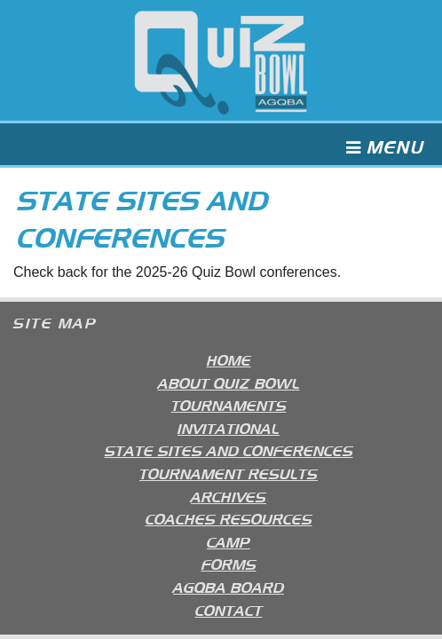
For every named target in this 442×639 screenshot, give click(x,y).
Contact (229, 609)
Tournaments (229, 404)
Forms (229, 563)
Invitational (229, 427)
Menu (385, 147)
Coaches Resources (229, 518)
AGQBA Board (228, 586)
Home (229, 359)
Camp (228, 541)
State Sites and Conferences (229, 450)
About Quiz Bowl (229, 382)
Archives (228, 496)
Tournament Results (228, 473)
